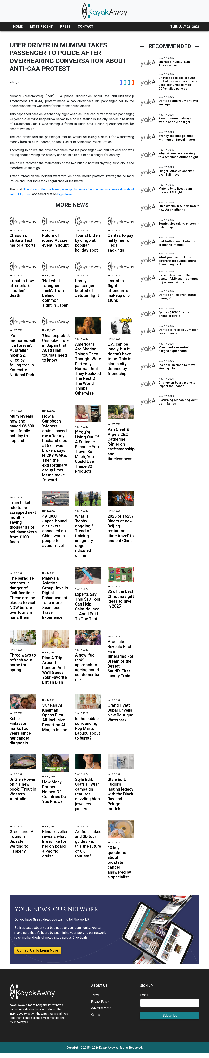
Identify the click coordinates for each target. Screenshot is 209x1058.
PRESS (65, 26)
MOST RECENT (41, 26)
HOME (18, 26)
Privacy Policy (101, 1006)
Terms (95, 1000)
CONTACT (85, 26)
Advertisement (101, 1013)
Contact (96, 1019)
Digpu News (96, 194)
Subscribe (170, 1020)
